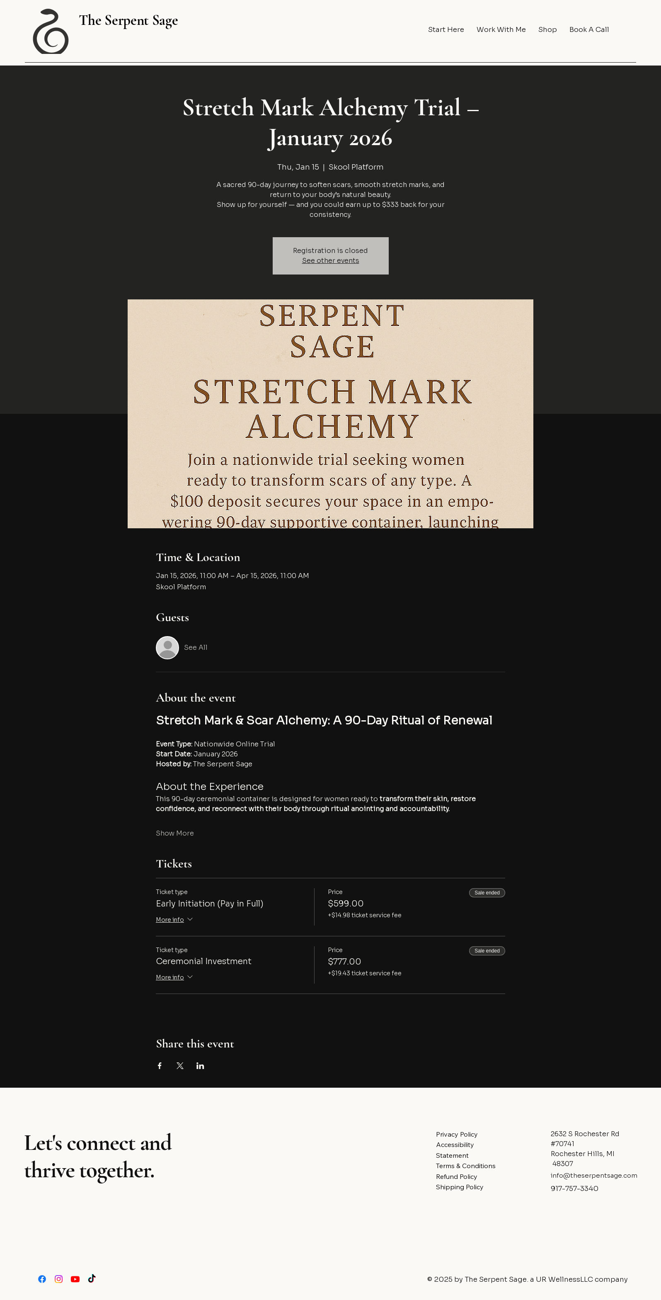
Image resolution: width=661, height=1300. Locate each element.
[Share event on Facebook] (160, 1065)
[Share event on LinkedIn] (200, 1065)
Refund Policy (456, 1176)
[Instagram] (58, 1279)
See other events (330, 260)
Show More (175, 833)
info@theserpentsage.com (594, 1175)
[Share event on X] (180, 1065)
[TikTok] (92, 1279)
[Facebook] (42, 1279)
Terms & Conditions (466, 1165)
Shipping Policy (460, 1187)
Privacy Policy (457, 1134)
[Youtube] (75, 1279)
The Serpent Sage (128, 20)
